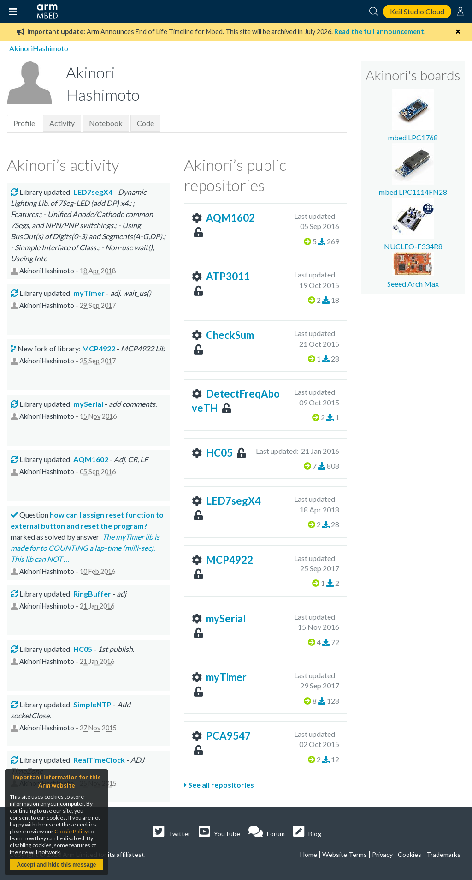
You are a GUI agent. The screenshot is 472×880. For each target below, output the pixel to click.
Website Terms (344, 854)
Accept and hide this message (56, 865)
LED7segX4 (233, 500)
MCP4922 (229, 560)
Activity (62, 123)
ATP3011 (228, 276)
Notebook (106, 123)
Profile (24, 123)
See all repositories (219, 784)
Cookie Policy (71, 831)
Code (145, 123)
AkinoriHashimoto (38, 48)
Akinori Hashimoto (46, 271)
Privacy (382, 854)
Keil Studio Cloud (417, 11)
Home (308, 854)
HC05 (219, 452)
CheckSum (230, 335)
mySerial (226, 618)
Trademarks (443, 854)
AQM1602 (230, 217)
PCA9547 (228, 735)
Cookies (409, 854)
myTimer (226, 677)
